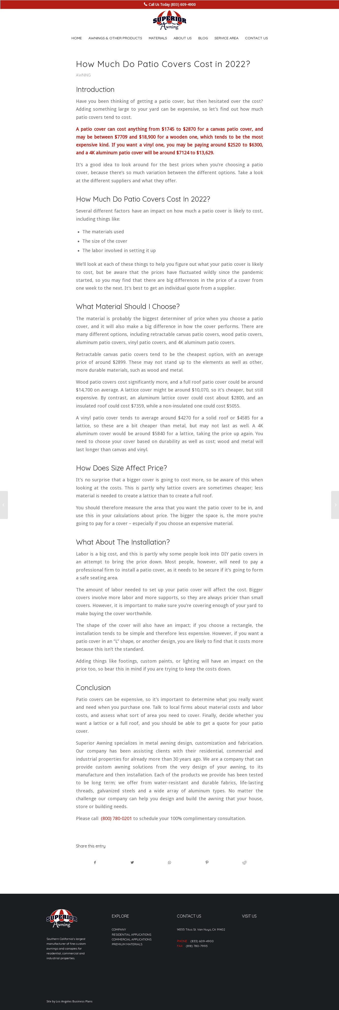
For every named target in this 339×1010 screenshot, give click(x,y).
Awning (83, 75)
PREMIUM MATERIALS (127, 944)
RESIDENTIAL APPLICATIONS (131, 934)
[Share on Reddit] (244, 862)
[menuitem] (76, 38)
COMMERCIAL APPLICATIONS (131, 939)
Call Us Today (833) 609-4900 (172, 5)
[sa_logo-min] (169, 20)
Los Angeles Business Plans (74, 1001)
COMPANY (119, 929)
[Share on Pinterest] (206, 862)
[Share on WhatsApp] (169, 862)
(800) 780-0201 (116, 818)
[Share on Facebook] (95, 862)
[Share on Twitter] (132, 862)
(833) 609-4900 (202, 941)
